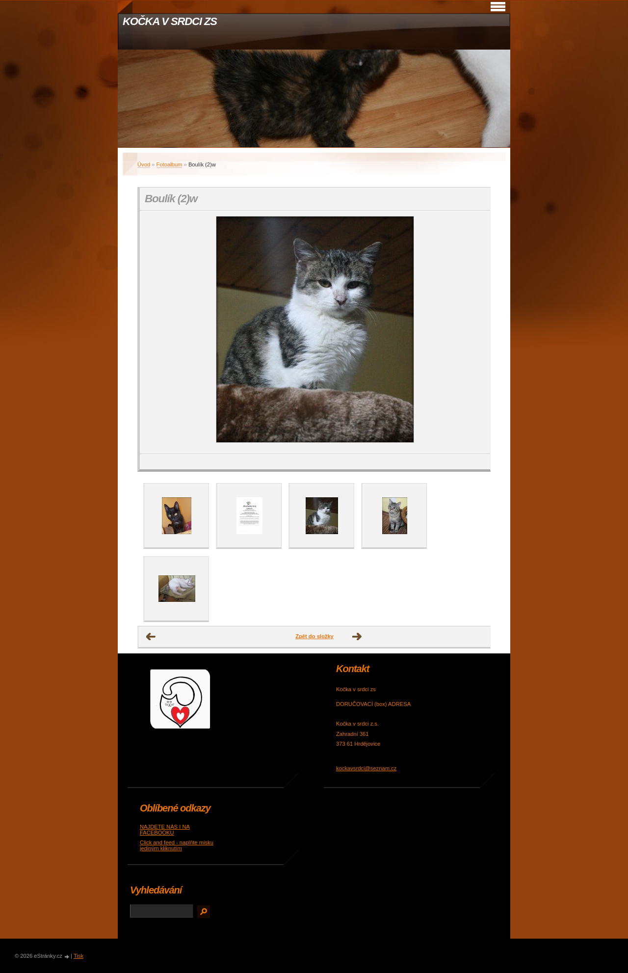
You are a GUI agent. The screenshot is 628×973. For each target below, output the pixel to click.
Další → (357, 636)
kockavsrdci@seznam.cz (366, 768)
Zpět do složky (314, 636)
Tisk (78, 956)
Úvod (143, 164)
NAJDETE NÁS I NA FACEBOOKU (165, 830)
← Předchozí (151, 636)
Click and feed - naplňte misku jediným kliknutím (176, 845)
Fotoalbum (170, 164)
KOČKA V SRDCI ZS (170, 21)
